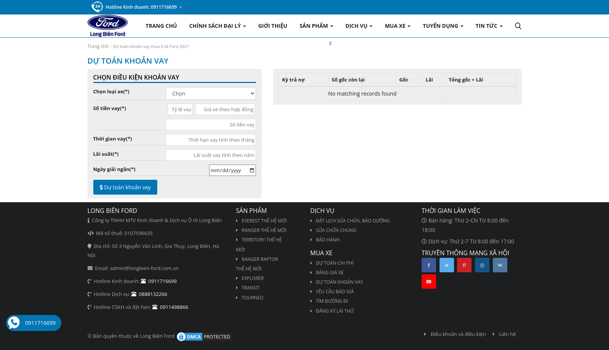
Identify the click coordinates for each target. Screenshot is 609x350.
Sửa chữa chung (333, 230)
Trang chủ (161, 25)
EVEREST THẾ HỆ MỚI (261, 220)
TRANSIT (248, 287)
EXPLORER (250, 278)
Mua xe (398, 25)
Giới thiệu (272, 25)
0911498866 (170, 307)
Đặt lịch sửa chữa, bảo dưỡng (350, 220)
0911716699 (40, 322)
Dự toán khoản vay (125, 187)
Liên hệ (504, 334)
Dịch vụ (359, 25)
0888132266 (149, 294)
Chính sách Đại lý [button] (217, 25)
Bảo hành (325, 240)
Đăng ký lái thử (332, 311)
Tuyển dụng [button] (443, 25)
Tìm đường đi (329, 301)
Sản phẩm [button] (316, 25)
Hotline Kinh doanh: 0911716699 (137, 7)
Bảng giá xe (327, 272)
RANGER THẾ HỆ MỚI (261, 230)
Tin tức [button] (489, 25)
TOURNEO (250, 297)
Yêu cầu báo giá (332, 291)
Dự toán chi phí (332, 263)
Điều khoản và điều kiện (455, 334)
